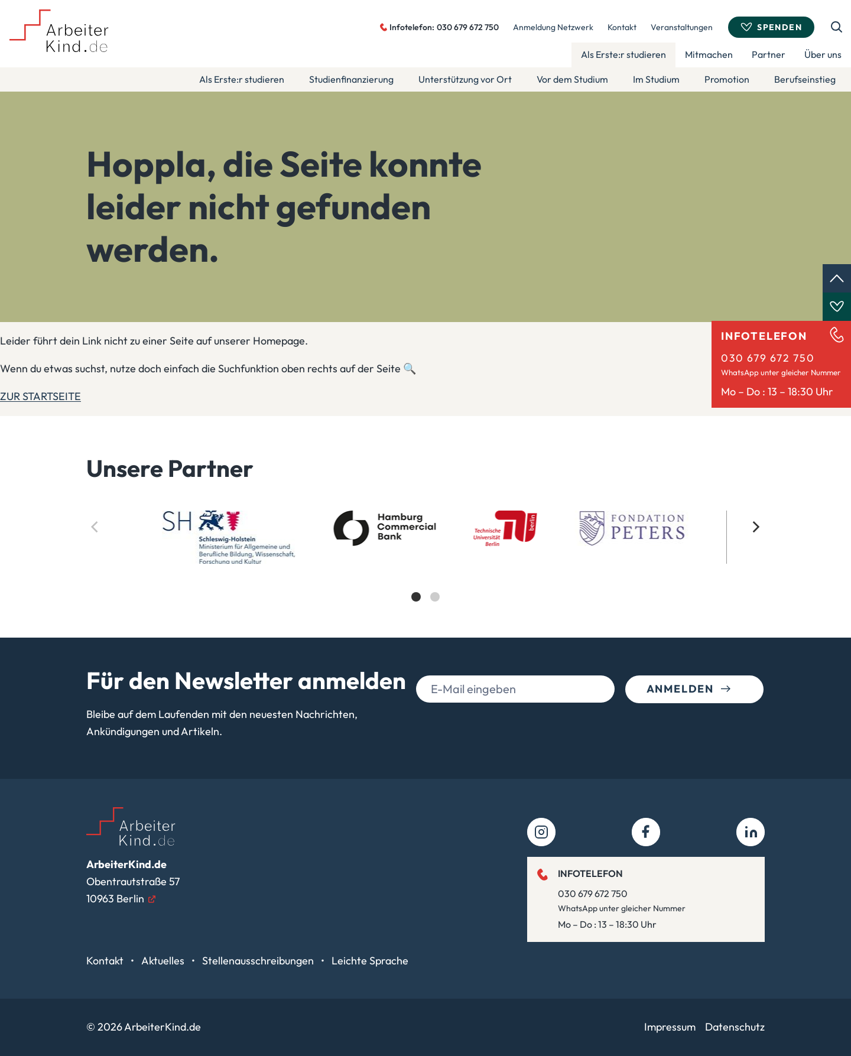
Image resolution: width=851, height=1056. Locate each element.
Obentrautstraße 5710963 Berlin (133, 881)
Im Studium (656, 79)
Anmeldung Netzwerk (553, 27)
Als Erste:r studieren (623, 54)
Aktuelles (164, 960)
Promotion (726, 79)
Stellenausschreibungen (259, 960)
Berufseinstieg (805, 79)
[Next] (755, 527)
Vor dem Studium (572, 79)
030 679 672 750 (767, 358)
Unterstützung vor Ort (465, 79)
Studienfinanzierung (351, 79)
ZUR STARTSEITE (40, 396)
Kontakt (622, 27)
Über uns (823, 54)
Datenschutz (735, 1027)
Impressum (670, 1027)
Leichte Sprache (370, 960)
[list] (425, 566)
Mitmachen (709, 54)
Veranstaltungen (682, 27)
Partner (768, 54)
